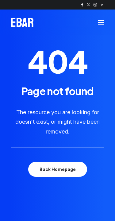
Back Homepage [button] (58, 169)
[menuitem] (82, 5)
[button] (82, 5)
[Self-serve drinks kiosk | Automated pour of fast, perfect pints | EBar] (22, 22)
